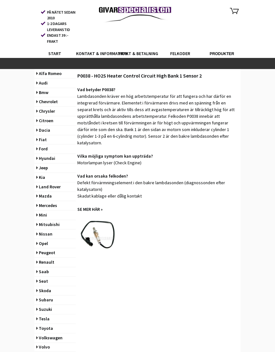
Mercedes (46, 205)
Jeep (42, 168)
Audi (42, 83)
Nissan (44, 234)
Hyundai (45, 158)
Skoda (43, 290)
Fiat (41, 139)
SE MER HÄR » (90, 209)
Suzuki (44, 309)
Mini (41, 215)
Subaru (44, 300)
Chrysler (45, 111)
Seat (42, 281)
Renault (45, 262)
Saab (42, 271)
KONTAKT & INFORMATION (96, 53)
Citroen (44, 120)
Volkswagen (49, 338)
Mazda (44, 196)
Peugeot (45, 252)
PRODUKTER (222, 54)
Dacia (43, 130)
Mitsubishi (48, 224)
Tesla (43, 319)
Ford (42, 149)
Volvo (43, 347)
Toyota (44, 328)
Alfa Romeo (49, 73)
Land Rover (48, 187)
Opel (42, 243)
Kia (40, 177)
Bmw (42, 92)
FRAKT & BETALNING (138, 53)
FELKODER (180, 53)
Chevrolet (47, 101)
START (54, 53)
